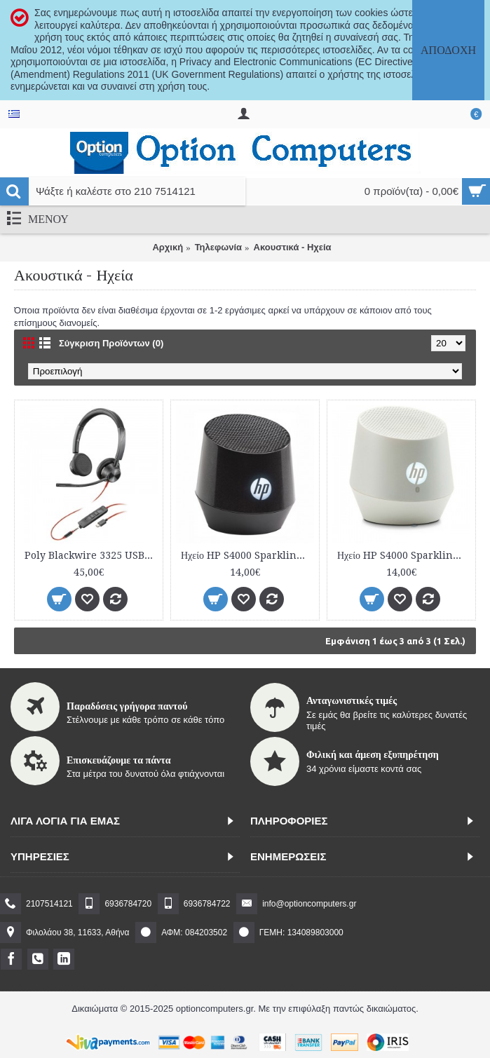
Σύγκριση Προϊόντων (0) (111, 343)
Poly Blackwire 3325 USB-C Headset (91, 555)
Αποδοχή (448, 50)
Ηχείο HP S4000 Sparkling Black (247, 555)
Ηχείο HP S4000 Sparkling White (403, 555)
